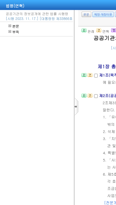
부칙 (14, 31)
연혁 (102, 31)
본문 (14, 26)
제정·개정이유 (103, 14)
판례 (88, 31)
